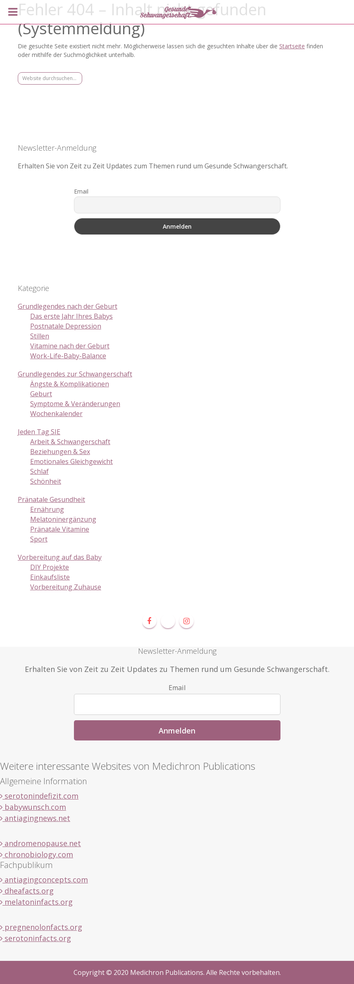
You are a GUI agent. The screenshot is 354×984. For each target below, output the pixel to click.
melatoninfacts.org (36, 902)
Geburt (41, 393)
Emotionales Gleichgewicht (71, 461)
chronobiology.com (36, 854)
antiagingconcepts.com (44, 880)
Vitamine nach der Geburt (69, 345)
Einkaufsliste (50, 577)
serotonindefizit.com (39, 796)
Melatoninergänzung (63, 519)
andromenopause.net (40, 843)
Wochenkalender (56, 413)
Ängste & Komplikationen (69, 383)
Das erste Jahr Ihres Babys (71, 316)
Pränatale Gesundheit (51, 499)
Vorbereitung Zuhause (65, 586)
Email (81, 191)
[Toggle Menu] (13, 12)
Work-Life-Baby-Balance (68, 355)
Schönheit (45, 481)
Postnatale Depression (65, 326)
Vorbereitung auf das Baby (60, 557)
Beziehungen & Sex (60, 451)
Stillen (39, 336)
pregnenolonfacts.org (41, 927)
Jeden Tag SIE (39, 431)
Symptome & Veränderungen (75, 403)
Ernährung (47, 509)
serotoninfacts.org (35, 938)
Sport (39, 539)
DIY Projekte (49, 567)
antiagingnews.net (35, 818)
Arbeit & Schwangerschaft (70, 441)
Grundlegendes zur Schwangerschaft (75, 373)
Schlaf (39, 471)
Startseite (292, 46)
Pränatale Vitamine (59, 529)
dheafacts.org (27, 891)
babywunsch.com (33, 807)
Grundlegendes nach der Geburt (67, 306)
